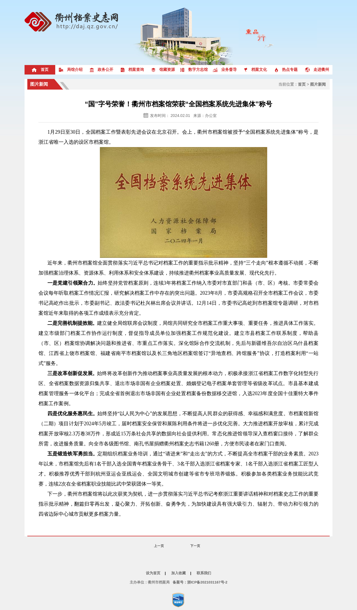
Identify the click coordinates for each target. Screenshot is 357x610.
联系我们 (204, 573)
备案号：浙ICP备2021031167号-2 (200, 582)
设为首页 (153, 573)
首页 (302, 84)
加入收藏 (178, 573)
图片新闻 (39, 84)
